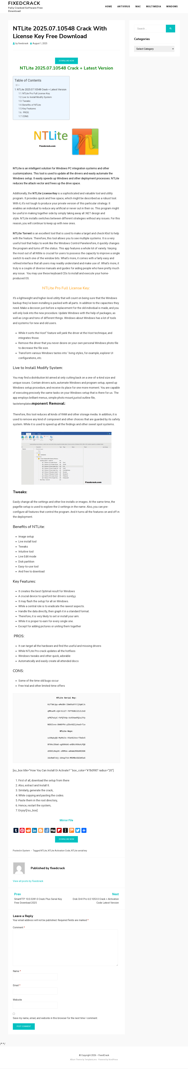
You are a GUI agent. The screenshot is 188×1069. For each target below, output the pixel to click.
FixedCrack (24, 5)
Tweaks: (26, 101)
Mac (140, 7)
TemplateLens (91, 1060)
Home (110, 7)
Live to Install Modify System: (37, 98)
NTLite (44, 851)
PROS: (25, 113)
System (26, 851)
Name (17, 971)
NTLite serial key (79, 851)
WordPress (113, 1060)
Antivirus (125, 7)
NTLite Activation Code (59, 851)
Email (16, 986)
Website (17, 1000)
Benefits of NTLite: (31, 105)
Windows (174, 7)
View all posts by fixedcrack (28, 881)
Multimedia (155, 7)
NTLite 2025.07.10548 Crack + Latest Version (41, 90)
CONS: (25, 117)
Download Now (66, 61)
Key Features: (29, 109)
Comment (19, 928)
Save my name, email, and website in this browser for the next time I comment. (55, 1018)
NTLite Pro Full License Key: (36, 94)
